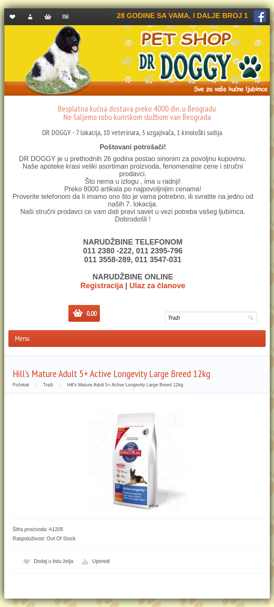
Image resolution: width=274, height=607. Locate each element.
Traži (48, 384)
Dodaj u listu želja (47, 561)
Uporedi (95, 561)
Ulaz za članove (157, 285)
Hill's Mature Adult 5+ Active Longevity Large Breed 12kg (125, 384)
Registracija (101, 285)
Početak (21, 384)
